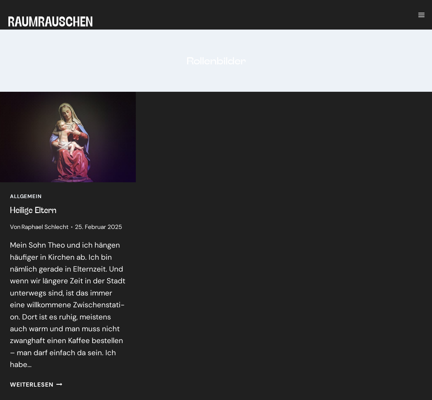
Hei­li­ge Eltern (33, 210)
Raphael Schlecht (45, 227)
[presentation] (68, 137)
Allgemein (26, 196)
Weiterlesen (36, 384)
